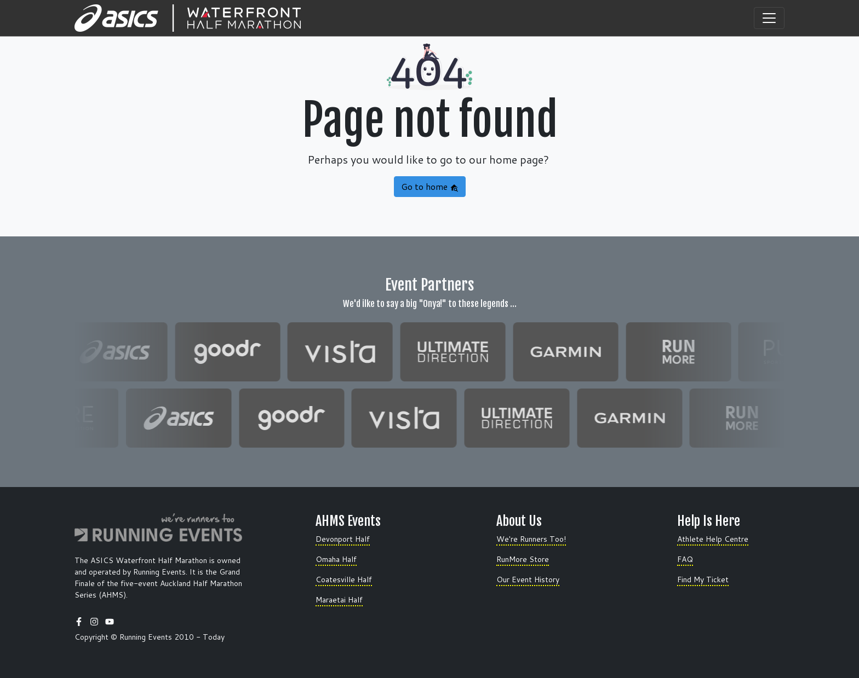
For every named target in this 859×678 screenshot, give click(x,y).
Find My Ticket (703, 579)
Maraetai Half (339, 599)
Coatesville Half (344, 579)
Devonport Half (343, 539)
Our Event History (527, 579)
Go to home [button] (430, 186)
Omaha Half (336, 559)
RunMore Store (522, 559)
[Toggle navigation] (769, 18)
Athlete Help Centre (712, 539)
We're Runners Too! (531, 539)
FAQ (685, 559)
